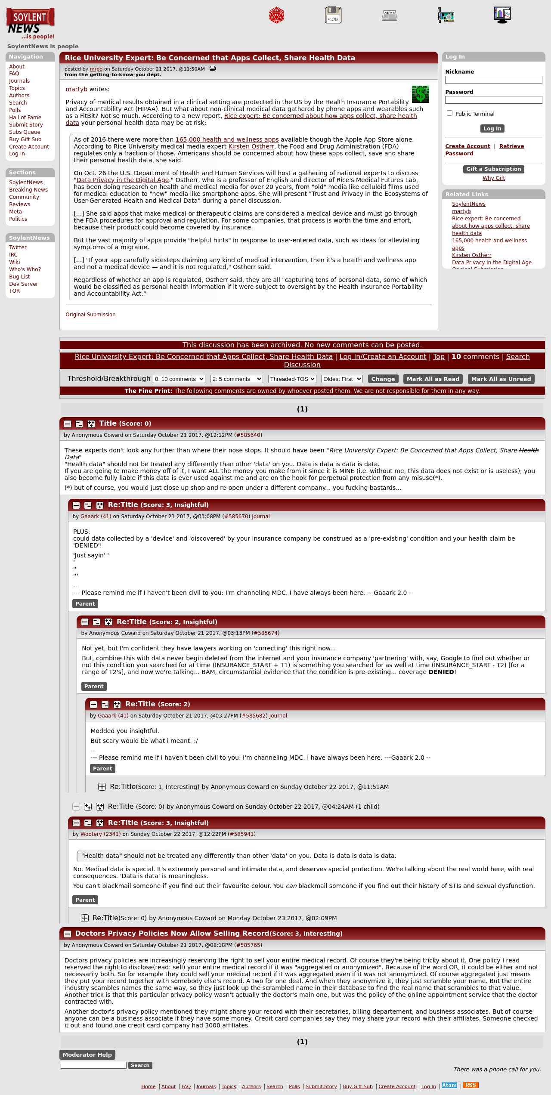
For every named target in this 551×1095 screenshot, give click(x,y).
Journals (19, 81)
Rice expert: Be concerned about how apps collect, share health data (491, 226)
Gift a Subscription (493, 170)
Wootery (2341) (100, 834)
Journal (261, 516)
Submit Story (26, 125)
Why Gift (494, 178)
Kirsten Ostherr (472, 255)
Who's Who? (25, 269)
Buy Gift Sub (25, 139)
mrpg (96, 69)
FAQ (14, 74)
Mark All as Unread (501, 379)
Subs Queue (24, 132)
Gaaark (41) (95, 516)
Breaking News (28, 190)
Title (108, 423)
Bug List (19, 277)
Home (149, 1086)
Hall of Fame (25, 117)
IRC (13, 255)
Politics (18, 219)
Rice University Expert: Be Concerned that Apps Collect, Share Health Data (210, 58)
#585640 (248, 435)
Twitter (17, 247)
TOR (14, 291)
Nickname (459, 72)
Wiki (14, 262)
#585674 (266, 633)
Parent (85, 604)
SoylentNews (30, 23)
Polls (15, 110)
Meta (15, 212)
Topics (17, 88)
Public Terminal (470, 113)
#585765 (248, 945)
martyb (461, 211)
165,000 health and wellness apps (227, 139)
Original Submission (91, 315)
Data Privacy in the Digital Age (492, 263)
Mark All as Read (433, 379)
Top (439, 357)
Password (459, 92)
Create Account (29, 147)
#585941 (242, 834)
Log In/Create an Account (383, 357)
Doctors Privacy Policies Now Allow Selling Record (172, 933)
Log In (17, 154)
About (17, 67)
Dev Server (23, 284)
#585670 (236, 516)
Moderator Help (87, 1055)
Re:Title (123, 505)
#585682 (253, 716)
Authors (19, 96)
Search (18, 103)
